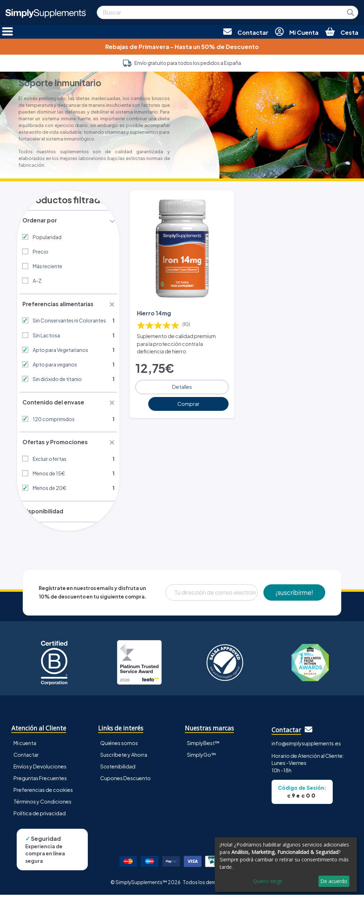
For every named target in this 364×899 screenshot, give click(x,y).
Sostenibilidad (117, 770)
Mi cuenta (25, 747)
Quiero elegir (268, 881)
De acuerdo (333, 881)
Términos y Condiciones (42, 806)
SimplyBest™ (203, 747)
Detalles (182, 385)
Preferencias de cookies (43, 794)
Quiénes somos (119, 747)
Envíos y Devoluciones (40, 770)
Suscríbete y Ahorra (123, 759)
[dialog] (286, 864)
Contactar (26, 759)
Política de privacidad (40, 817)
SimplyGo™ (201, 759)
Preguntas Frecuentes (40, 782)
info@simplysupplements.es (306, 747)
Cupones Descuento (125, 782)
